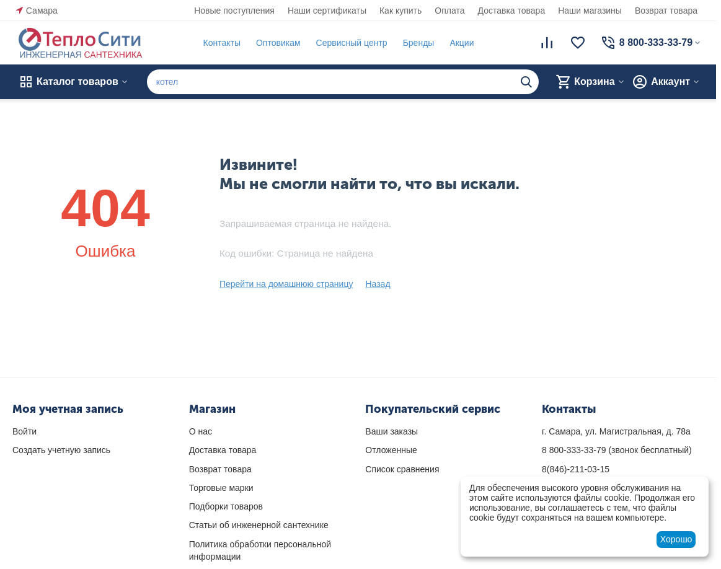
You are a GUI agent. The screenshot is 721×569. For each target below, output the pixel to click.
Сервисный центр (348, 43)
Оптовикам (276, 43)
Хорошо (676, 539)
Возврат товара (666, 10)
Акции (459, 43)
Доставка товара (512, 10)
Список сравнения (402, 469)
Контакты (218, 43)
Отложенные (391, 450)
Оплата (449, 10)
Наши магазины (590, 10)
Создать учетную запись (61, 450)
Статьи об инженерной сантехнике (259, 525)
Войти (24, 431)
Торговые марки (221, 488)
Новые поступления (234, 10)
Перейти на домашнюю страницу (286, 284)
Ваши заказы (391, 431)
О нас (200, 431)
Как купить (400, 10)
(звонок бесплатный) (617, 450)
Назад (377, 284)
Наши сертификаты (327, 10)
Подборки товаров (226, 506)
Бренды (415, 43)
